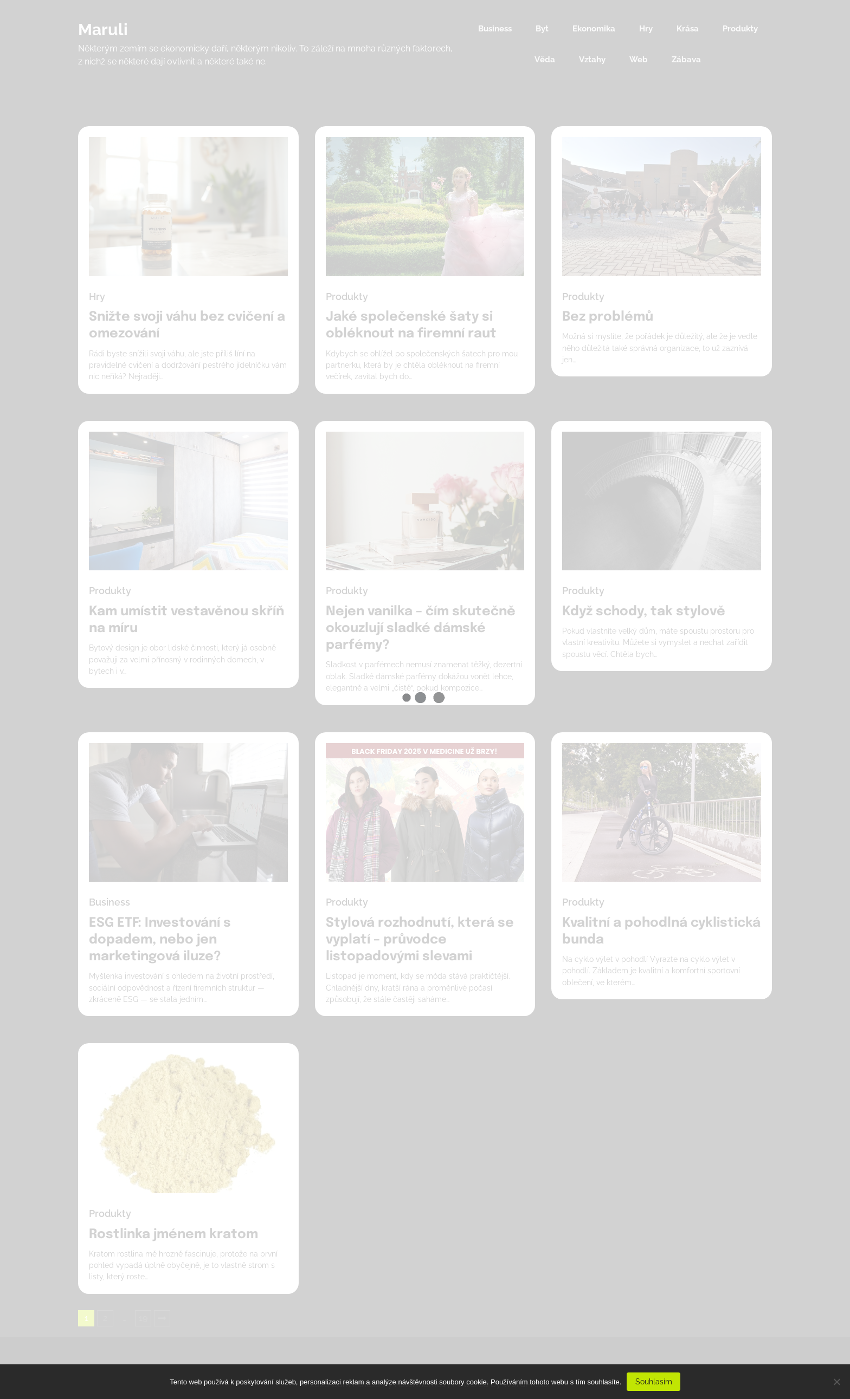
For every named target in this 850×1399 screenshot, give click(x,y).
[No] (836, 1381)
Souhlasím (653, 1381)
